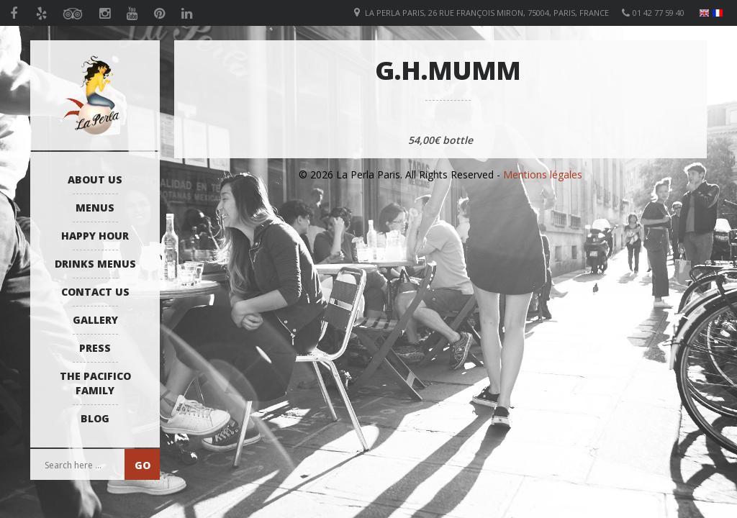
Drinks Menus (95, 264)
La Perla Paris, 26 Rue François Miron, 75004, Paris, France (487, 12)
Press (95, 348)
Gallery (95, 320)
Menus (95, 207)
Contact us (95, 292)
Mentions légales (542, 174)
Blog (95, 418)
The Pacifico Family (95, 383)
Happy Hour (95, 235)
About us (95, 179)
